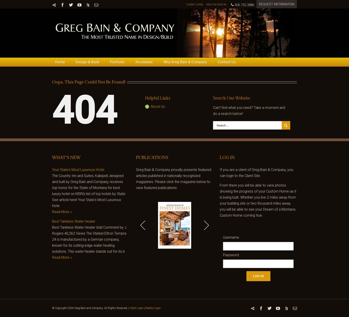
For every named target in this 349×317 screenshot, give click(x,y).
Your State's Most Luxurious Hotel (78, 170)
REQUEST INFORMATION (276, 4)
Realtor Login (153, 308)
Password (231, 255)
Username (231, 237)
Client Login (137, 308)
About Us (158, 106)
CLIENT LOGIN (195, 4)
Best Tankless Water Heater (73, 221)
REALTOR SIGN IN (216, 4)
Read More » (62, 212)
